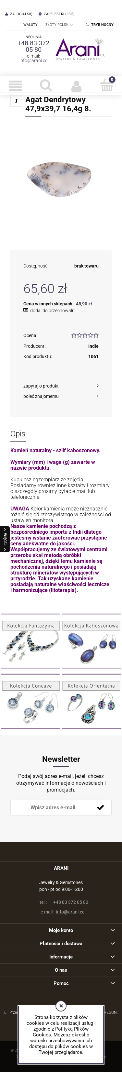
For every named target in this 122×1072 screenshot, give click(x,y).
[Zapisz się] (100, 808)
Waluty (30, 25)
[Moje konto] (76, 85)
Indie (93, 346)
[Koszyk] (107, 85)
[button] (15, 85)
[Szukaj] (45, 85)
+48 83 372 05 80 (33, 46)
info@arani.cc (33, 60)
